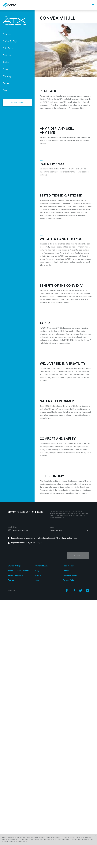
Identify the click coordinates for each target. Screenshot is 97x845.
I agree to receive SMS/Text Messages (26, 543)
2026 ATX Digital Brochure (18, 571)
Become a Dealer (70, 575)
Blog (5, 90)
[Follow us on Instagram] (73, 590)
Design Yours (17, 102)
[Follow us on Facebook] (67, 590)
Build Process (9, 48)
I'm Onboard (78, 555)
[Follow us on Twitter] (80, 590)
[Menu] (93, 5)
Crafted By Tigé (10, 41)
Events (6, 83)
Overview (7, 34)
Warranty (7, 76)
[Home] (10, 5)
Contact (66, 571)
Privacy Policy (69, 580)
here (48, 839)
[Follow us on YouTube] (87, 590)
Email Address (12, 527)
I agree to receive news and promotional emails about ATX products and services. (44, 538)
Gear (37, 580)
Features (17, 55)
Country (52, 527)
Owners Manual (41, 566)
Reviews (6, 62)
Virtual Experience (15, 575)
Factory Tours (69, 566)
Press (5, 69)
